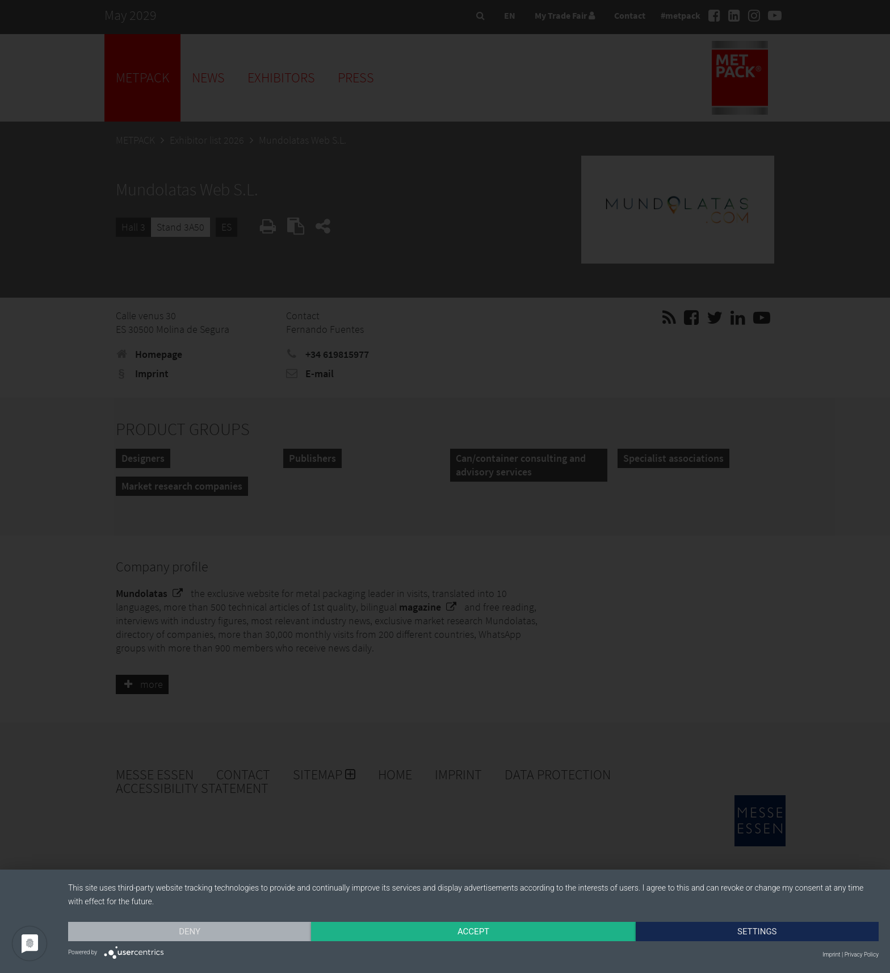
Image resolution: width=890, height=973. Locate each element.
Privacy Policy (862, 954)
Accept (473, 931)
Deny (189, 931)
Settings (757, 931)
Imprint (831, 954)
